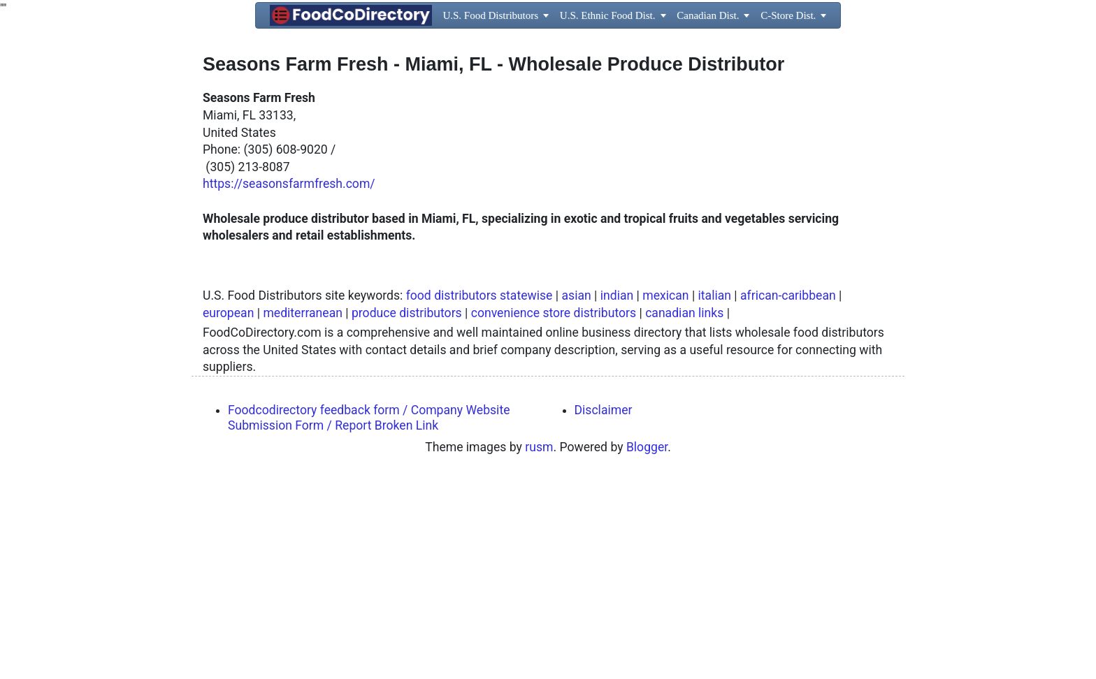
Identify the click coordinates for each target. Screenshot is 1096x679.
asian (576, 491)
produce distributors (407, 509)
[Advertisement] (548, 180)
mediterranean (302, 509)
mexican (665, 491)
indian (616, 491)
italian (714, 491)
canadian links (684, 509)
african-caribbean (788, 491)
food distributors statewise (479, 491)
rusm (539, 643)
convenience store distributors (553, 509)
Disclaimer (604, 606)
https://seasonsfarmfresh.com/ (289, 379)
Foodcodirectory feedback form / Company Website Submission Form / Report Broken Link (369, 613)
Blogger (647, 643)
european (228, 509)
